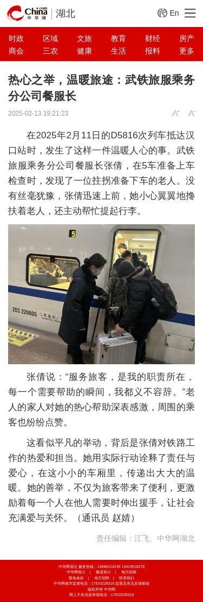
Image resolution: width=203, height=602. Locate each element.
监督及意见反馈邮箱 (132, 583)
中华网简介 (76, 572)
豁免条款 (76, 578)
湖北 (65, 13)
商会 (16, 50)
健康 (84, 50)
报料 (152, 50)
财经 (152, 38)
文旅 (84, 38)
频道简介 (103, 572)
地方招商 (128, 572)
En (174, 13)
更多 (186, 50)
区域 (50, 38)
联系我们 (126, 578)
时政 (16, 38)
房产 (186, 38)
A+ (176, 113)
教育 (118, 38)
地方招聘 (101, 578)
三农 (50, 50)
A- (192, 113)
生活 (118, 50)
